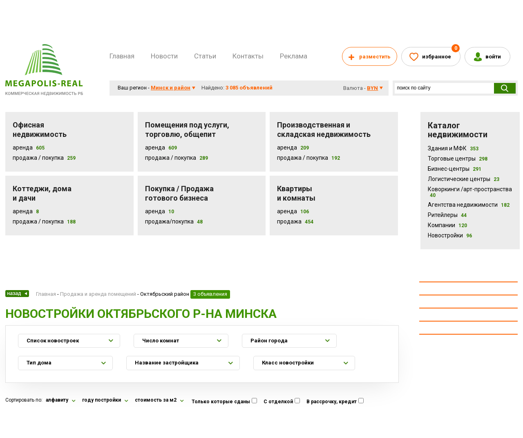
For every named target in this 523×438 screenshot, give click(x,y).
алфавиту (57, 400)
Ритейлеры (447, 215)
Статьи (205, 56)
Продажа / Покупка (38, 157)
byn (372, 88)
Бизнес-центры (454, 168)
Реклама (293, 56)
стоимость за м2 (156, 400)
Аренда (23, 147)
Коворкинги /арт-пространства (470, 192)
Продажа (289, 221)
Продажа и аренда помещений (98, 294)
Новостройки (450, 235)
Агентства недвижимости (469, 204)
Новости (164, 56)
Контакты (248, 56)
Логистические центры (463, 179)
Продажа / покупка (170, 157)
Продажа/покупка (169, 221)
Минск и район (170, 88)
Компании (447, 225)
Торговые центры (457, 158)
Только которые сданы (221, 401)
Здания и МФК (453, 148)
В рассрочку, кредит (331, 401)
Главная (122, 56)
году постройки (101, 400)
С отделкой (278, 401)
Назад (17, 293)
